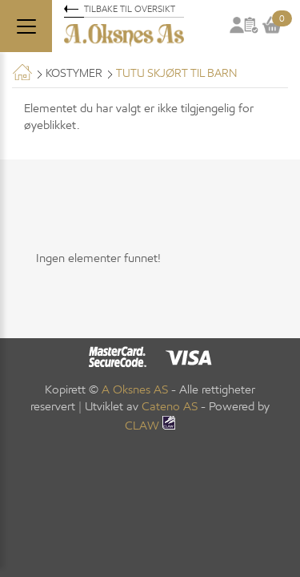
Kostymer (74, 73)
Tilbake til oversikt (129, 8)
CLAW (150, 425)
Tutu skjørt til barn (176, 73)
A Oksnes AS (134, 389)
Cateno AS (170, 406)
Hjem (22, 72)
